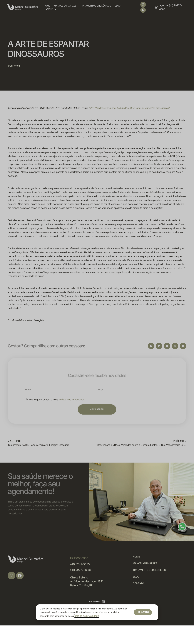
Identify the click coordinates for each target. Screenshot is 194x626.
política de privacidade (86, 615)
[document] (97, 313)
